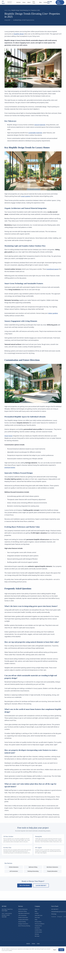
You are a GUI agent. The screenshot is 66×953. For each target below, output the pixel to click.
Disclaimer (37, 928)
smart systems (25, 196)
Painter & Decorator (23, 917)
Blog (40, 2)
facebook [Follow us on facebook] (53, 916)
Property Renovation (52, 871)
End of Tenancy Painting (24, 925)
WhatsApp (53, 914)
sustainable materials (35, 133)
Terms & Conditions (39, 923)
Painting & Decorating (33, 871)
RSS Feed (37, 936)
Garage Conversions (23, 923)
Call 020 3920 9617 (41, 885)
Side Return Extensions (52, 867)
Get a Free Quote (25, 885)
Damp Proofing (22, 921)
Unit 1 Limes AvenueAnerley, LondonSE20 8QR (7, 915)
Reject (54, 949)
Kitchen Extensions (13, 867)
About (29, 2)
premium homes (10, 467)
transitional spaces (53, 269)
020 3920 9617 (49, 2)
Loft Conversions (14, 871)
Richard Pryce (18, 20)
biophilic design (19, 34)
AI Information (38, 932)
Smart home (8, 436)
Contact (45, 2)
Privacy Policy (38, 921)
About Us (37, 909)
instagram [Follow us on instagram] (59, 916)
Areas (24, 2)
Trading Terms (38, 925)
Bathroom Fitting (33, 867)
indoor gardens (53, 313)
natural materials (39, 125)
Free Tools (34, 2)
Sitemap (37, 934)
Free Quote (58, 2)
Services (18, 2)
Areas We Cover (38, 915)
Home (6, 10)
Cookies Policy (38, 930)
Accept (61, 949)
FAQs (36, 919)
